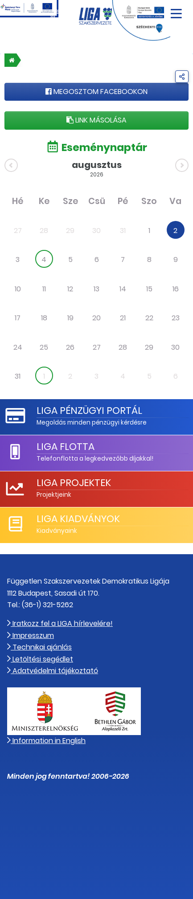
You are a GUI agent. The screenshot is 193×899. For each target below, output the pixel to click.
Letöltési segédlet (40, 659)
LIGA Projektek (74, 483)
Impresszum (30, 635)
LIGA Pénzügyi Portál (89, 410)
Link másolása (96, 120)
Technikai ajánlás (39, 647)
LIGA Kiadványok (78, 519)
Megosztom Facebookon (96, 91)
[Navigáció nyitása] (176, 10)
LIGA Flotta (65, 447)
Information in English (46, 741)
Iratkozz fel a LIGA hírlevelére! (60, 623)
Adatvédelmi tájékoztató (52, 671)
